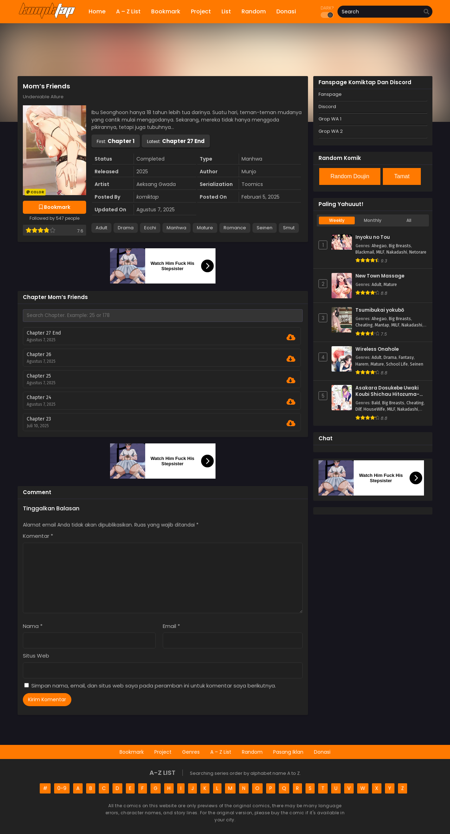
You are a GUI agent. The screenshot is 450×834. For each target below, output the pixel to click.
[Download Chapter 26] (291, 359)
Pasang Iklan (288, 751)
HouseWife (374, 409)
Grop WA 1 (330, 119)
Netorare (417, 252)
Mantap (382, 325)
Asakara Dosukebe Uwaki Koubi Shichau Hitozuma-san (387, 391)
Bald (376, 402)
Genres (191, 751)
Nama (33, 626)
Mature (205, 227)
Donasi (322, 751)
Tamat (402, 176)
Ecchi (150, 227)
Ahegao (379, 245)
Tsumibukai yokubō (379, 310)
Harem (361, 364)
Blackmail (364, 252)
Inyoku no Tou (372, 237)
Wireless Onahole (377, 349)
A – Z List (220, 751)
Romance (235, 227)
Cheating (364, 325)
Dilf (358, 409)
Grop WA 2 (331, 131)
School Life (397, 364)
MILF (380, 252)
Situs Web (36, 655)
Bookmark (132, 751)
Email (171, 626)
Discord (327, 106)
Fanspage (330, 94)
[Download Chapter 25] (291, 380)
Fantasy (406, 357)
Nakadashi (396, 252)
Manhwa (176, 227)
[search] (426, 12)
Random (252, 751)
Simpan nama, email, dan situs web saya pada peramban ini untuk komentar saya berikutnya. (153, 685)
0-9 (61, 788)
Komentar (38, 536)
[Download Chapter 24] (291, 402)
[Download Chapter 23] (291, 423)
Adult (101, 227)
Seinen (264, 227)
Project (163, 751)
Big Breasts (400, 245)
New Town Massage (379, 276)
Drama (126, 227)
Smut (289, 227)
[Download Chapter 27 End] (291, 337)
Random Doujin (349, 176)
